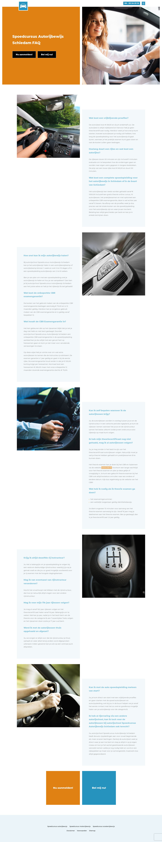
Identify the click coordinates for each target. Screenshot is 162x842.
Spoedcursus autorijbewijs (57, 826)
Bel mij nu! (99, 787)
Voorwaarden (82, 831)
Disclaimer (71, 831)
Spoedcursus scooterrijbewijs (104, 826)
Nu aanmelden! (63, 787)
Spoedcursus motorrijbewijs (80, 826)
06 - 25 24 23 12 (131, 3)
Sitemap (92, 831)
